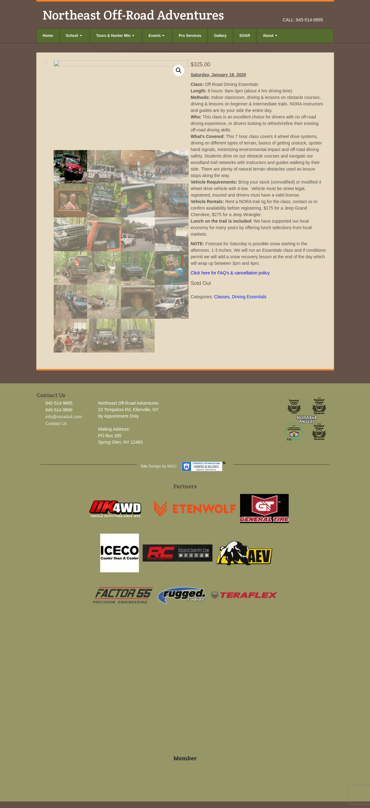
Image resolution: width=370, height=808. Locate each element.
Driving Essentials (249, 296)
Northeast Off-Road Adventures (133, 15)
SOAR (244, 35)
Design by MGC (162, 466)
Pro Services (190, 35)
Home (48, 35)
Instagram (310, 11)
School (74, 35)
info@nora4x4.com (64, 416)
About (270, 35)
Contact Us (56, 423)
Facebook (302, 11)
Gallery (220, 35)
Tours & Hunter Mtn (115, 35)
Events (156, 35)
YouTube (319, 11)
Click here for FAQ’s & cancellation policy (230, 272)
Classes (222, 296)
